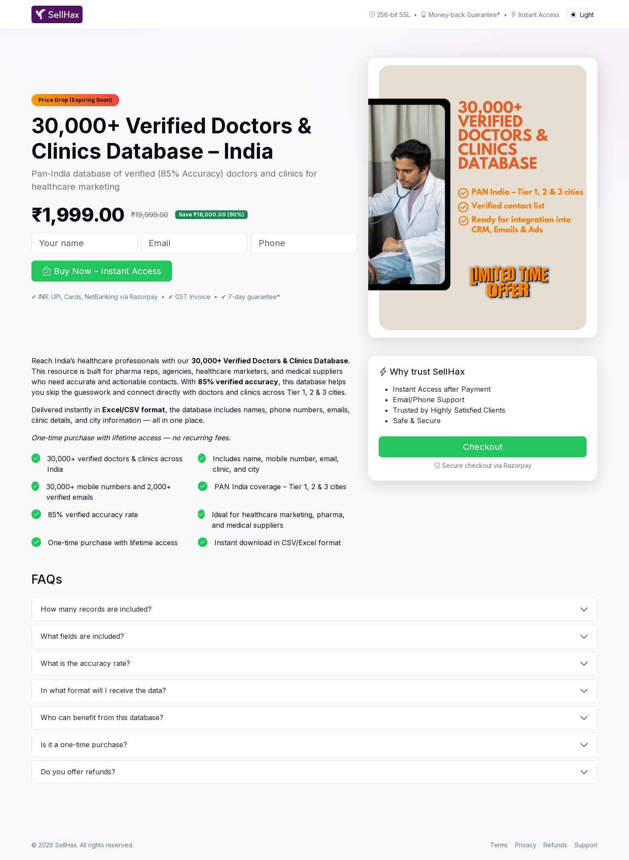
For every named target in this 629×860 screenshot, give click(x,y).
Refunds (555, 845)
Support (586, 845)
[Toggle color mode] (582, 14)
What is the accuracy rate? (85, 663)
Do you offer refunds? (78, 771)
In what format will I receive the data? (103, 690)
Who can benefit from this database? (102, 717)
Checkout (483, 447)
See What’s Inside (225, 271)
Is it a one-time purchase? (84, 744)
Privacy (525, 845)
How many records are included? (96, 609)
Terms (499, 845)
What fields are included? (82, 636)
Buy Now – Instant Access (101, 271)
